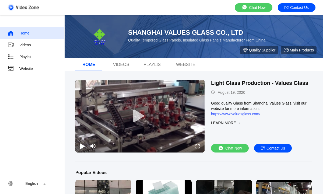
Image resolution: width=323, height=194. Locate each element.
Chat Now (253, 7)
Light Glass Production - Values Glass (259, 83)
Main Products (298, 50)
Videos (19, 45)
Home (18, 33)
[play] (140, 116)
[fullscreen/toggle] (197, 146)
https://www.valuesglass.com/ (235, 114)
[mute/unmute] (93, 146)
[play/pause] (82, 146)
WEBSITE (185, 64)
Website (20, 68)
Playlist (19, 57)
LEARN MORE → (226, 123)
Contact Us (297, 7)
